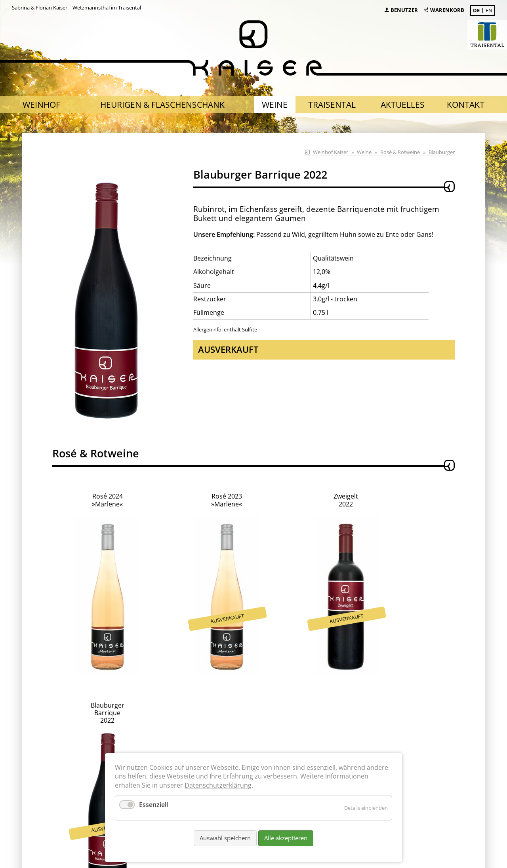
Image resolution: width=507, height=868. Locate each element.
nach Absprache (154, 724)
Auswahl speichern (225, 838)
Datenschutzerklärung (218, 785)
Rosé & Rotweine (400, 152)
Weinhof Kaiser (330, 152)
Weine (364, 152)
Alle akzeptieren (285, 838)
